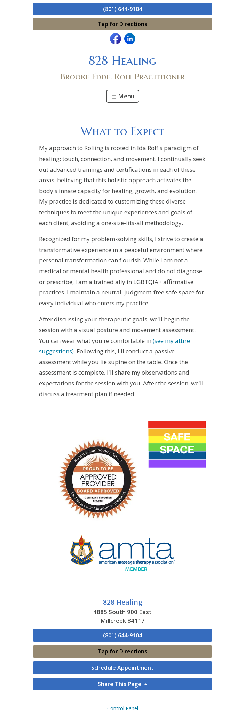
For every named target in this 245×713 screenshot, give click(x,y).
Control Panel (122, 708)
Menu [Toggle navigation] (122, 96)
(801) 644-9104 (122, 9)
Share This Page (120, 684)
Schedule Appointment (122, 668)
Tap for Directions (122, 24)
